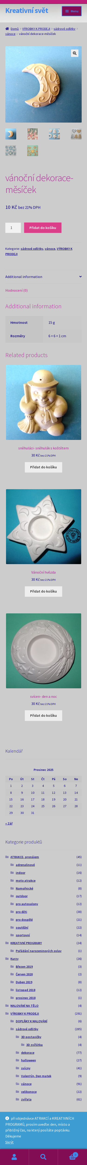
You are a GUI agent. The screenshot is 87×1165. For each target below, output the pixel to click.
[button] (74, 53)
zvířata (26, 1099)
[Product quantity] (13, 227)
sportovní (23, 935)
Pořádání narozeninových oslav (38, 951)
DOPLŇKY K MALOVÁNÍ (31, 1021)
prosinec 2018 (25, 998)
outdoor (22, 896)
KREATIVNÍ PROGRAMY (26, 943)
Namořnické (24, 888)
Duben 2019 (24, 982)
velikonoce (29, 1092)
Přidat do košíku (42, 227)
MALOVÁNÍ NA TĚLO (24, 1006)
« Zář (9, 823)
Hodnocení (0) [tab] (16, 290)
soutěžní (22, 927)
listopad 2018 (25, 990)
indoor (20, 873)
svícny (25, 1068)
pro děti (21, 912)
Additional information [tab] (23, 276)
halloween (28, 1060)
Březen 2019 (24, 966)
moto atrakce (25, 880)
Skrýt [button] (9, 1142)
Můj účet (14, 1157)
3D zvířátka (34, 1045)
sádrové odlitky (64, 29)
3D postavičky (31, 1037)
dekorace (27, 1053)
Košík (68, 1154)
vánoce (10, 34)
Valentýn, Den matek (36, 1076)
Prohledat (43, 1157)
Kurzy (14, 959)
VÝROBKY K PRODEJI (36, 29)
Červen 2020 (24, 974)
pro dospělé (24, 920)
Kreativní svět (26, 10)
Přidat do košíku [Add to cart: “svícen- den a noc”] (43, 715)
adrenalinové (25, 865)
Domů (15, 29)
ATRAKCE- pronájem (24, 857)
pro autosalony (27, 904)
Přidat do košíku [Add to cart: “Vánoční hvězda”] (43, 591)
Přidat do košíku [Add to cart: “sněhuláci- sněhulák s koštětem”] (43, 467)
